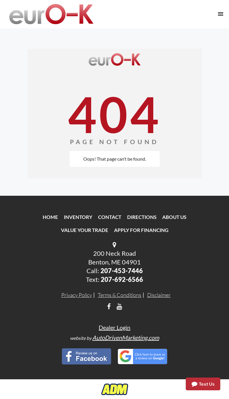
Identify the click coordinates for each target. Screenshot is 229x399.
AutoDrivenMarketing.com (125, 337)
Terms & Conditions (119, 295)
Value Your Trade (84, 230)
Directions (141, 217)
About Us (174, 217)
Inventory (78, 217)
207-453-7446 (121, 271)
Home (50, 217)
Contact (109, 217)
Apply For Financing (141, 230)
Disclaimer (159, 295)
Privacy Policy (76, 295)
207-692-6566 (122, 279)
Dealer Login (114, 327)
